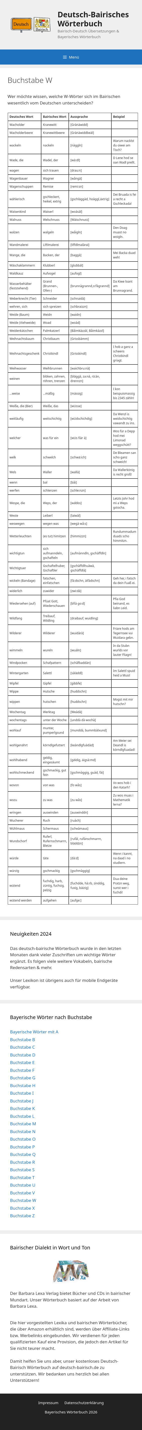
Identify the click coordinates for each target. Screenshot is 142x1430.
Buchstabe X (22, 1208)
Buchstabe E (22, 1062)
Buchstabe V (22, 1193)
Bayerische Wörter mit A (34, 1032)
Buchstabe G (22, 1078)
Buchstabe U (22, 1185)
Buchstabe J (21, 1101)
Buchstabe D (22, 1055)
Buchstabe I (22, 1093)
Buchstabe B (22, 1039)
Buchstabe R (22, 1162)
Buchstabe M (23, 1124)
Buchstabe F (22, 1070)
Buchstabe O (23, 1139)
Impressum (48, 1402)
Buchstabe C (22, 1047)
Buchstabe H (22, 1085)
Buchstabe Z (22, 1216)
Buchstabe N (22, 1131)
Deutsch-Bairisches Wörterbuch (93, 19)
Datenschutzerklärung (84, 1402)
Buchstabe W (23, 1200)
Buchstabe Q (23, 1154)
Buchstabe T (22, 1177)
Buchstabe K (22, 1108)
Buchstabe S (22, 1170)
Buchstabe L (22, 1116)
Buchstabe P (22, 1147)
